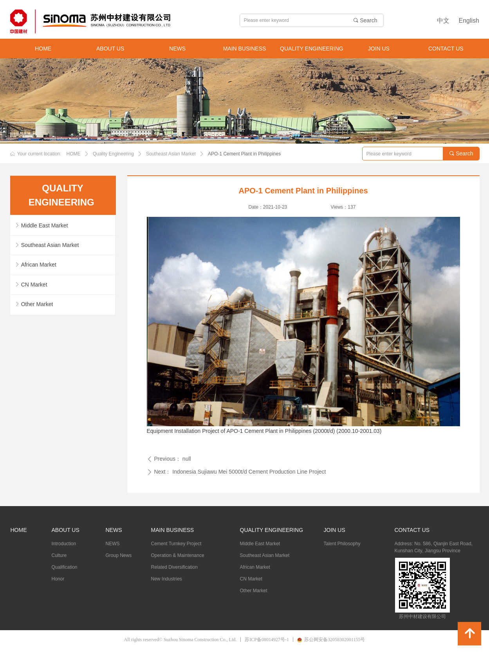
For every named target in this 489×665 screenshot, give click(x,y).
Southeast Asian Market (171, 154)
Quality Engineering (113, 154)
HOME (74, 154)
